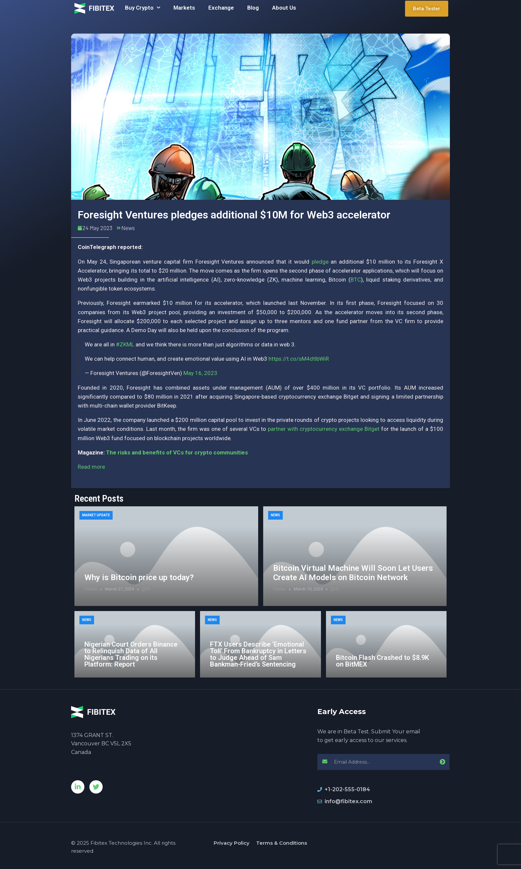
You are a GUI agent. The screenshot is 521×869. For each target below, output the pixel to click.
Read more (91, 466)
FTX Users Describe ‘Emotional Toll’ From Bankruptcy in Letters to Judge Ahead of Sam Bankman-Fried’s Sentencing (258, 654)
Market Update (96, 515)
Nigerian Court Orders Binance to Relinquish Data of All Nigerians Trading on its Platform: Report (130, 654)
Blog (253, 7)
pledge (320, 261)
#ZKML (125, 344)
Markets (184, 7)
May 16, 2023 (200, 373)
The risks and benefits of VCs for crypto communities (177, 452)
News (128, 227)
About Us (284, 7)
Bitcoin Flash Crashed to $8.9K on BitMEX (382, 661)
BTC (356, 279)
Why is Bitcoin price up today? (139, 577)
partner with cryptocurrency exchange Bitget (323, 429)
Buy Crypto (142, 7)
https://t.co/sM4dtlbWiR (298, 358)
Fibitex (90, 588)
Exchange (221, 7)
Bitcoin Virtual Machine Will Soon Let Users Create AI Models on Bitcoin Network (353, 572)
